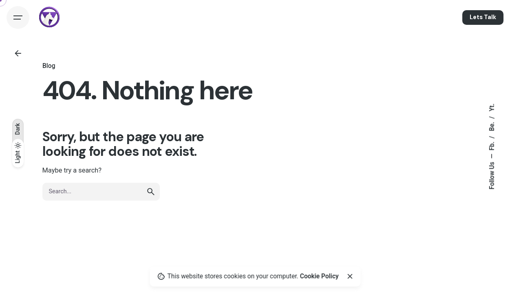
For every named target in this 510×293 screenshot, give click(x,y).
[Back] (18, 53)
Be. (492, 125)
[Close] (350, 276)
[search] (151, 192)
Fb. (492, 145)
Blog (48, 66)
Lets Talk (483, 17)
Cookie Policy (319, 276)
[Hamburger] (18, 17)
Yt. (492, 108)
